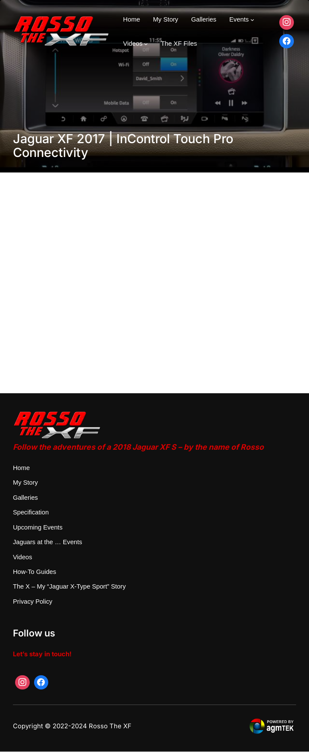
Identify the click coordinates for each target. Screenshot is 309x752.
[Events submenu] (252, 20)
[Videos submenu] (146, 44)
